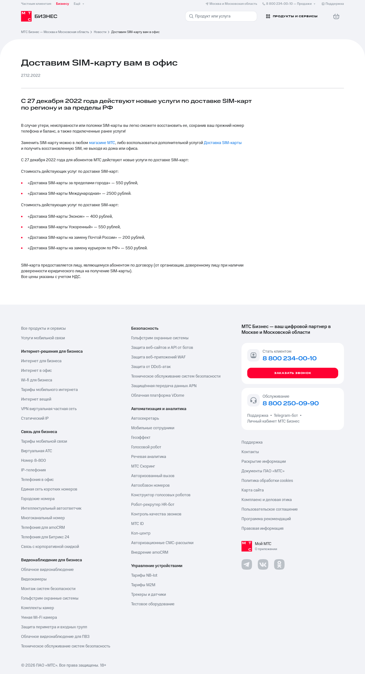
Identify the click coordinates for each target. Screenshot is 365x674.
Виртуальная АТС (36, 451)
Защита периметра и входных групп (54, 627)
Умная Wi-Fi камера (39, 617)
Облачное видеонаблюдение (47, 570)
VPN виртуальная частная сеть (49, 409)
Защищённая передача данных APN (164, 386)
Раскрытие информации (263, 461)
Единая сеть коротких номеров (49, 489)
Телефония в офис (37, 480)
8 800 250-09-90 (291, 403)
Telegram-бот (286, 415)
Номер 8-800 (33, 460)
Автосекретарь (145, 418)
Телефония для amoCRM (43, 527)
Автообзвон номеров (150, 485)
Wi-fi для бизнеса (36, 380)
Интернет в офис (36, 370)
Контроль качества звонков (156, 514)
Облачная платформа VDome (157, 395)
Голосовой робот (146, 447)
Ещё (79, 3)
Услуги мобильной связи (43, 338)
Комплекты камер (37, 608)
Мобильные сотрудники (152, 428)
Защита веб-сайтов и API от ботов (162, 348)
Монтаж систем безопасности (48, 589)
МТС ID (137, 524)
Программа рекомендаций (266, 519)
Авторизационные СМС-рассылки (162, 543)
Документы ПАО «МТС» (263, 471)
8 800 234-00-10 (289, 3)
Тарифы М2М (143, 585)
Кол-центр (141, 533)
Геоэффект (141, 437)
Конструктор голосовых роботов (161, 495)
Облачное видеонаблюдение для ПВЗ (55, 637)
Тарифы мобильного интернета (49, 390)
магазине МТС (102, 143)
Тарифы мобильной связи (44, 441)
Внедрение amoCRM (149, 552)
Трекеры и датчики (148, 594)
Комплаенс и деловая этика (266, 500)
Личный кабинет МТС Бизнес (273, 421)
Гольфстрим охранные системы (50, 598)
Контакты (250, 452)
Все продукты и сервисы (43, 328)
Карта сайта (252, 490)
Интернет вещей (36, 399)
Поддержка (258, 415)
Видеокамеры (34, 579)
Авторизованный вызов (152, 476)
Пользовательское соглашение (269, 509)
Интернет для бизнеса (41, 361)
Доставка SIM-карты (223, 143)
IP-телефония (33, 470)
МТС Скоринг (143, 466)
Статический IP (35, 418)
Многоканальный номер (43, 518)
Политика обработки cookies (267, 481)
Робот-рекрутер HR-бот (152, 504)
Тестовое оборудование (152, 604)
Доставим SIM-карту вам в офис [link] (135, 32)
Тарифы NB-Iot (144, 575)
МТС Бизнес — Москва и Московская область (55, 32)
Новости (100, 32)
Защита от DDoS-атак (151, 367)
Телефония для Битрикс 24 (45, 537)
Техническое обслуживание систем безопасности (175, 376)
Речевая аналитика (148, 457)
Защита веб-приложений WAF (158, 357)
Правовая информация (262, 528)
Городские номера (38, 499)
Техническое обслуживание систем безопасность (65, 646)
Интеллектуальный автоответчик (51, 508)
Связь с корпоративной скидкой (50, 547)
